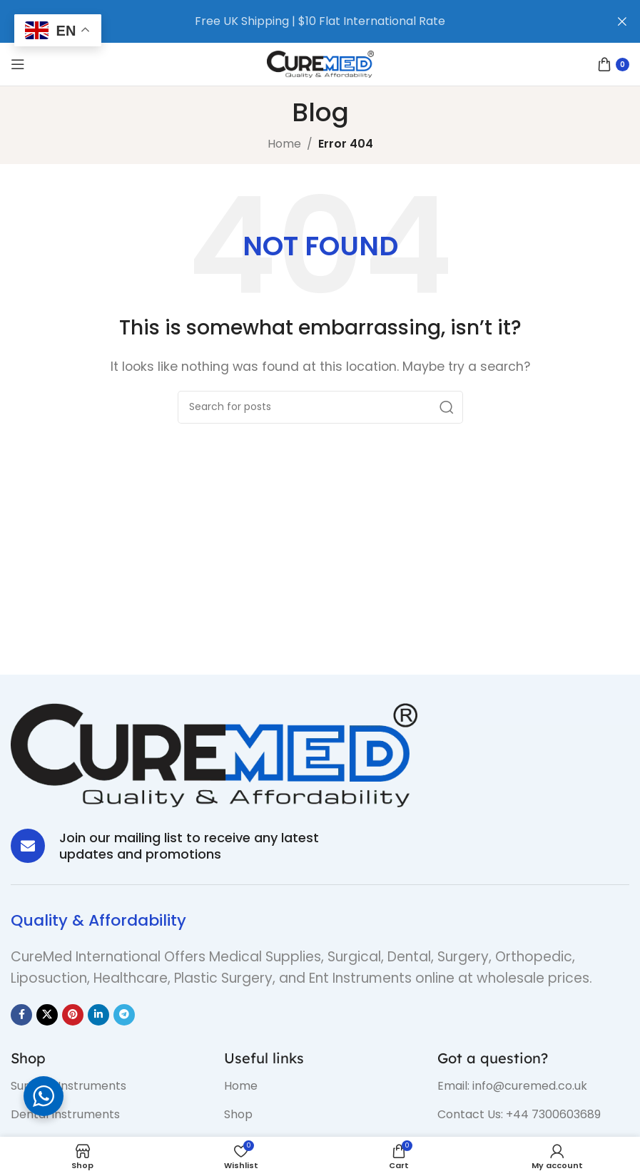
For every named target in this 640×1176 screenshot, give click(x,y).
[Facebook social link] (21, 1015)
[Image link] (214, 754)
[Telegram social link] (124, 1015)
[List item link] (107, 1086)
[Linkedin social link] (98, 1015)
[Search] (320, 407)
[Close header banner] (622, 21)
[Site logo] (320, 63)
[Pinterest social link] (72, 1015)
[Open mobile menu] (18, 64)
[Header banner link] (298, 21)
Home (284, 144)
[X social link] (47, 1015)
